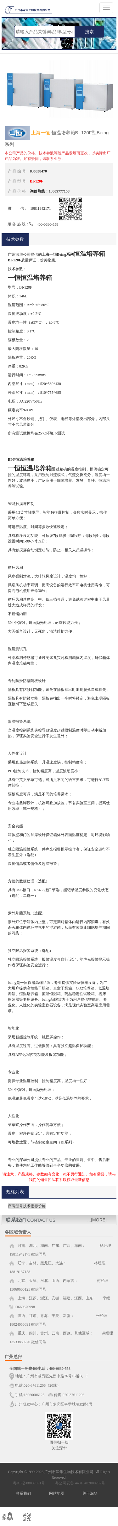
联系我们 (23, 1493)
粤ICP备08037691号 (29, 1483)
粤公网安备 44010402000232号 (78, 1483)
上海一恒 (40, 132)
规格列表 (15, 1191)
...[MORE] (97, 1219)
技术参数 (15, 239)
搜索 (89, 31)
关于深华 (90, 1493)
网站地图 (56, 1493)
